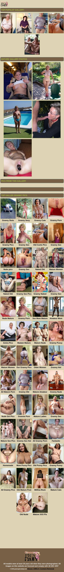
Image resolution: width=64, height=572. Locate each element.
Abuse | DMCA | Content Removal (40, 569)
